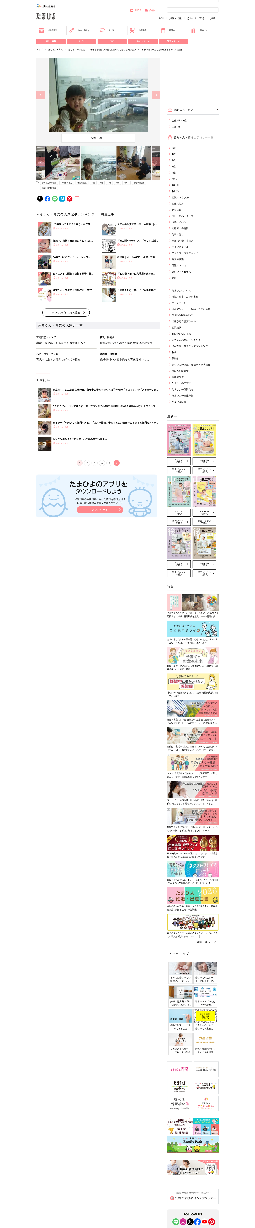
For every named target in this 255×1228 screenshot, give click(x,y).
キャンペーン (143, 41)
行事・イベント (180, 222)
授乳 (174, 178)
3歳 (117, 182)
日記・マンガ (179, 265)
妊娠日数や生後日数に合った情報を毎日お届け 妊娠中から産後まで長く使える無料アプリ (100, 557)
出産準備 (138, 30)
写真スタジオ (173, 41)
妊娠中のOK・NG (181, 333)
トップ (39, 49)
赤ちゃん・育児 (195, 18)
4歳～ (126, 182)
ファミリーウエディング (185, 253)
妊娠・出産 (175, 18)
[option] (98, 95)
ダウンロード (100, 566)
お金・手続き (79, 30)
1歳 (101, 182)
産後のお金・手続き (182, 240)
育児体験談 (178, 259)
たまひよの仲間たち (182, 389)
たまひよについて (181, 290)
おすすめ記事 (139, 182)
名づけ (107, 30)
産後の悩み (178, 203)
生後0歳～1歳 (179, 120)
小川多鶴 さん (66, 182)
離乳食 (167, 30)
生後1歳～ (177, 126)
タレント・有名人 (181, 271)
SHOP (135, 10)
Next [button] (156, 95)
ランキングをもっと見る (66, 369)
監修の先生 (178, 377)
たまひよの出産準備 (182, 395)
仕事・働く (178, 234)
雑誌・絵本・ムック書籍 (185, 296)
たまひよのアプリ (181, 383)
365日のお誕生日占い (183, 315)
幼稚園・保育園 (180, 228)
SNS (112, 41)
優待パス (199, 30)
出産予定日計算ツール (184, 321)
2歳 (109, 182)
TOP (161, 18)
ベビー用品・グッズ (182, 216)
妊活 (212, 18)
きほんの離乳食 (180, 370)
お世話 (175, 191)
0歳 (93, 182)
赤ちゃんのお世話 (76, 49)
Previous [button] (40, 95)
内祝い (151, 10)
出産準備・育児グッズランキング (190, 346)
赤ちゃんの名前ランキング (186, 339)
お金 (174, 352)
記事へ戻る (98, 138)
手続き (175, 358)
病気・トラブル (180, 197)
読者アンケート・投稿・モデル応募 (191, 309)
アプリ (81, 41)
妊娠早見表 (48, 30)
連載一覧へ (203, 942)
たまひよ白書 (179, 401)
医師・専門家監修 (49, 188)
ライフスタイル (180, 246)
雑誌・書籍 (51, 41)
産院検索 (176, 327)
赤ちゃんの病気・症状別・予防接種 (191, 364)
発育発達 (176, 209)
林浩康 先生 (82, 182)
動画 (174, 277)
